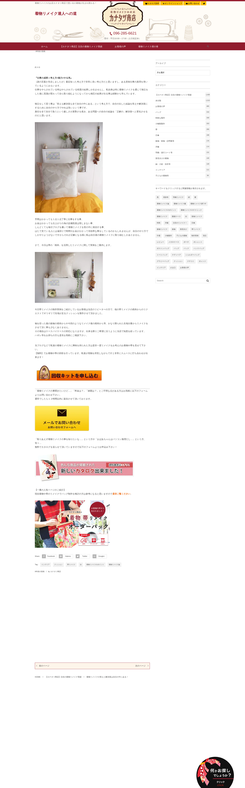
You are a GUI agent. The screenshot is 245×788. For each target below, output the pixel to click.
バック (186, 248)
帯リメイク (71, 565)
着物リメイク (162, 216)
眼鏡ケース (176, 216)
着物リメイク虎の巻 (148, 46)
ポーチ (186, 242)
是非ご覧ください (121, 494)
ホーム (44, 46)
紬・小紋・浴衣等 (182, 164)
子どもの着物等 (182, 175)
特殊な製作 (182, 118)
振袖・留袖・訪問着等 (182, 141)
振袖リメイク (162, 229)
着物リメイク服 (180, 204)
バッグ (182, 112)
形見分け (183, 229)
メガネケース (173, 242)
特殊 (158, 223)
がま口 (173, 268)
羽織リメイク (178, 197)
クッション (58, 565)
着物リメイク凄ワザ (198, 204)
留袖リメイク (197, 216)
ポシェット (197, 242)
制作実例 (195, 236)
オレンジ (202, 261)
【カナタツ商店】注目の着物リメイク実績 (81, 46)
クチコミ (190, 261)
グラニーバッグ (163, 261)
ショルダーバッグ (192, 255)
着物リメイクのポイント (95, 565)
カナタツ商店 (55, 572)
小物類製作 (182, 123)
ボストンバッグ (163, 248)
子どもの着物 (181, 236)
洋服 (182, 146)
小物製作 (168, 236)
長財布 (165, 197)
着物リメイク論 (114, 565)
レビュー (160, 242)
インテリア (46, 565)
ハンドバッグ (199, 248)
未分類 (182, 100)
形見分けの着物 (182, 158)
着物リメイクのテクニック (191, 210)
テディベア (176, 255)
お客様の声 (120, 46)
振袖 (173, 229)
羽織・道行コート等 (182, 152)
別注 (204, 236)
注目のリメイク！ (180, 223)
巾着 (158, 236)
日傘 (182, 135)
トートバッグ (162, 255)
